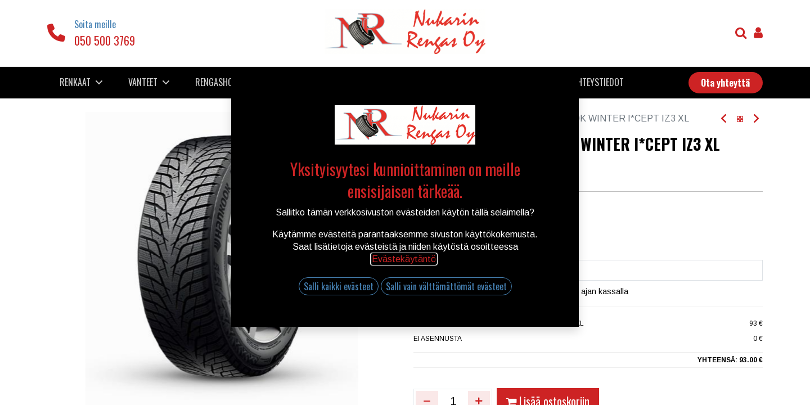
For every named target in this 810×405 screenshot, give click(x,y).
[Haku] (741, 34)
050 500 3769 (104, 40)
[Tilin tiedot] (758, 34)
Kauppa (449, 118)
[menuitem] (249, 82)
